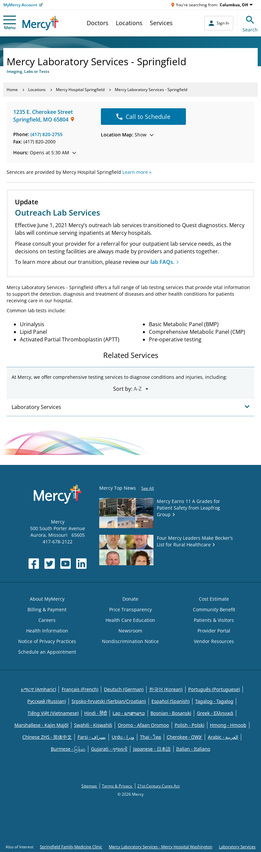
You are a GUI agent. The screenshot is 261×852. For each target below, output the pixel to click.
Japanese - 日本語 (151, 749)
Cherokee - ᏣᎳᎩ (184, 737)
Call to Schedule (143, 117)
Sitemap (89, 786)
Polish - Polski (189, 725)
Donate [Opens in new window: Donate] (130, 599)
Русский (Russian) (46, 701)
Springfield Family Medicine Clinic (71, 847)
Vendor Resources (214, 641)
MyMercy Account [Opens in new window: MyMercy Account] (20, 5)
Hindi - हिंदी (95, 713)
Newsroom (130, 630)
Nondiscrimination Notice (130, 641)
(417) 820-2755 (46, 134)
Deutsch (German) (123, 689)
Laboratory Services (237, 847)
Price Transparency (130, 609)
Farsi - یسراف (91, 737)
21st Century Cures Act (158, 786)
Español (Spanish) (171, 701)
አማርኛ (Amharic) (38, 689)
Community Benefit (214, 609)
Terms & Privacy (117, 786)
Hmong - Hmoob (228, 725)
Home (12, 89)
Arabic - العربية (223, 737)
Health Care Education (130, 620)
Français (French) (80, 689)
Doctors (98, 23)
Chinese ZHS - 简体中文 (47, 737)
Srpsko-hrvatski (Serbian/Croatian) (108, 701)
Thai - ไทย (150, 737)
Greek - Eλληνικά (215, 713)
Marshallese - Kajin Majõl (41, 725)
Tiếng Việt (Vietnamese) (52, 713)
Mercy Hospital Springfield (80, 89)
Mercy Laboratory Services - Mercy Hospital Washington (160, 847)
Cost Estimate (214, 599)
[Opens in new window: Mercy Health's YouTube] (65, 563)
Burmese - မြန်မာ (68, 749)
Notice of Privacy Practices (47, 641)
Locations (129, 23)
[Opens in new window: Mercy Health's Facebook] (33, 563)
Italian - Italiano (193, 749)
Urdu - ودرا (122, 737)
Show (127, 134)
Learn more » (137, 172)
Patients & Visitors (214, 620)
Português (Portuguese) (214, 689)
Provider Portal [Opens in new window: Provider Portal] (213, 630)
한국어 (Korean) (166, 689)
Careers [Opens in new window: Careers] (47, 620)
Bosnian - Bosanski (171, 713)
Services (161, 23)
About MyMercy (47, 599)
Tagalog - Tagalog (214, 701)
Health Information (47, 630)
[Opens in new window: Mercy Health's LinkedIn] (81, 563)
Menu (9, 23)
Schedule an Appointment (47, 652)
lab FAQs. (162, 262)
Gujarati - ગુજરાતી (109, 749)
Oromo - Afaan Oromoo (143, 725)
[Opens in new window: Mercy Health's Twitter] (49, 563)
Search (250, 23)
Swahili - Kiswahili (93, 725)
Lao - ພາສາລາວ (128, 713)
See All (147, 488)
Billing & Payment (46, 609)
